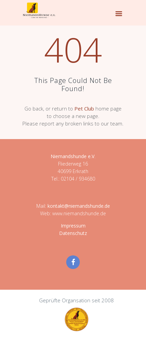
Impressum (73, 225)
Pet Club (84, 108)
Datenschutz (73, 233)
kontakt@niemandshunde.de (79, 206)
